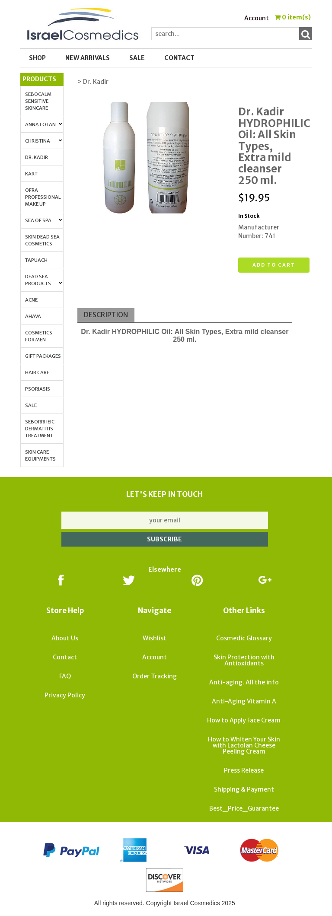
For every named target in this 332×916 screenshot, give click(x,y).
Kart (31, 174)
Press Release (244, 770)
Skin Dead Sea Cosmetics (42, 240)
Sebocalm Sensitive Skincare (38, 101)
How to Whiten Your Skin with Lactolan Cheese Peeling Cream (244, 745)
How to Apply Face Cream (244, 720)
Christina (43, 141)
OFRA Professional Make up (43, 197)
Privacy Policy (65, 695)
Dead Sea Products (43, 280)
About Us (64, 638)
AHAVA (33, 316)
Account (256, 18)
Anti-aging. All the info (244, 682)
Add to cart (273, 265)
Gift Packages (43, 356)
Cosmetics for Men (38, 336)
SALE (137, 58)
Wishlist (154, 638)
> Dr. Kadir (93, 82)
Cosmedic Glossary (244, 638)
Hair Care (37, 372)
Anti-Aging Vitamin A (244, 701)
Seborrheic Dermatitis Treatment (39, 429)
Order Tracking (154, 676)
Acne (31, 300)
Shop (37, 58)
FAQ (65, 676)
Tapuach (36, 260)
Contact (179, 58)
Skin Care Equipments (40, 455)
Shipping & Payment (244, 789)
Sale (31, 405)
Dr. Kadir (36, 157)
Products (39, 79)
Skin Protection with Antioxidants (244, 660)
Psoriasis (37, 389)
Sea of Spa (43, 220)
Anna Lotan (43, 124)
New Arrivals (87, 58)
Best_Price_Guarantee (244, 808)
